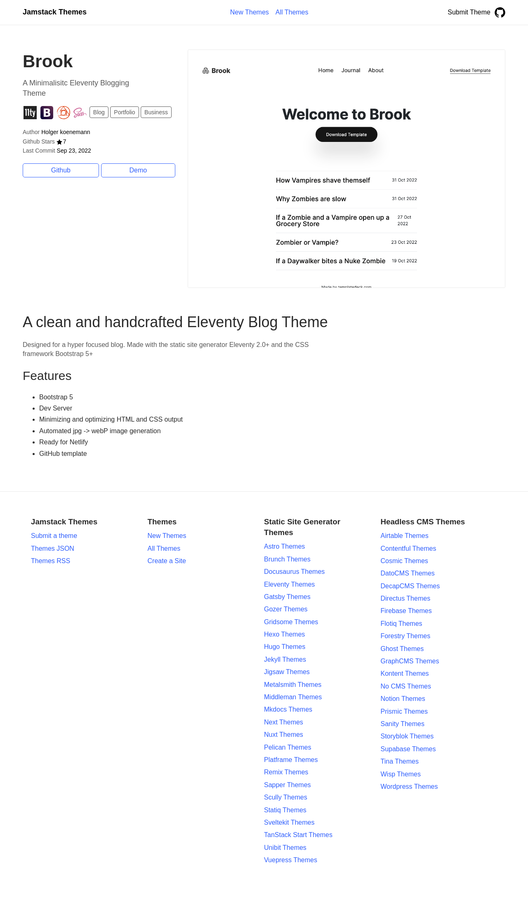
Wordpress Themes (409, 786)
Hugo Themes (284, 646)
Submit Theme (469, 12)
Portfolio (124, 112)
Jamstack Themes (55, 12)
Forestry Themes (406, 635)
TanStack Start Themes (298, 834)
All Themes (164, 548)
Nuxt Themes (283, 734)
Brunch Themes (287, 559)
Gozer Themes (286, 609)
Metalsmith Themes (292, 684)
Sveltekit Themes (289, 822)
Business (156, 112)
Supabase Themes (408, 748)
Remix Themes (286, 772)
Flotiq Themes (401, 623)
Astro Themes (284, 546)
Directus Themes (406, 598)
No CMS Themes (406, 686)
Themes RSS (50, 560)
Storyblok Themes (407, 736)
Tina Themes (400, 761)
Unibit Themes (285, 847)
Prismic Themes (404, 711)
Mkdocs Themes (288, 709)
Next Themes (283, 722)
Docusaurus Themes (294, 571)
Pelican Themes (287, 747)
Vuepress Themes (290, 859)
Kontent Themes (405, 673)
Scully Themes (285, 797)
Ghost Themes (402, 648)
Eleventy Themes (289, 584)
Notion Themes (403, 698)
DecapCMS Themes (410, 586)
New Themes (167, 535)
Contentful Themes (408, 548)
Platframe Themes (291, 759)
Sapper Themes (287, 784)
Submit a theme (54, 535)
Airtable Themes (405, 535)
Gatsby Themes (287, 596)
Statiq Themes (285, 810)
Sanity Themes (402, 723)
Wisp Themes (401, 774)
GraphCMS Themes (410, 661)
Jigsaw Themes (287, 671)
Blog (99, 112)
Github (61, 170)
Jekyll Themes (285, 659)
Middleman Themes (293, 697)
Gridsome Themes (291, 621)
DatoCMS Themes (408, 573)
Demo (138, 170)
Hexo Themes (284, 634)
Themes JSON (52, 548)
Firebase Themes (406, 610)
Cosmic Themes (404, 560)
